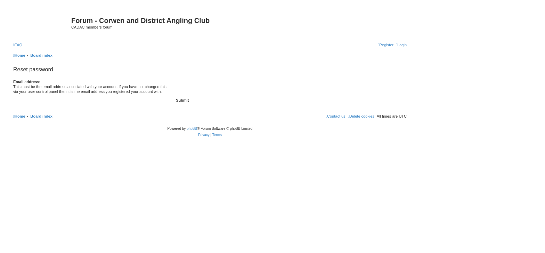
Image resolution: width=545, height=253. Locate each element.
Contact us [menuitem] (335, 116)
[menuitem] (17, 45)
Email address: (26, 82)
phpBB (192, 129)
